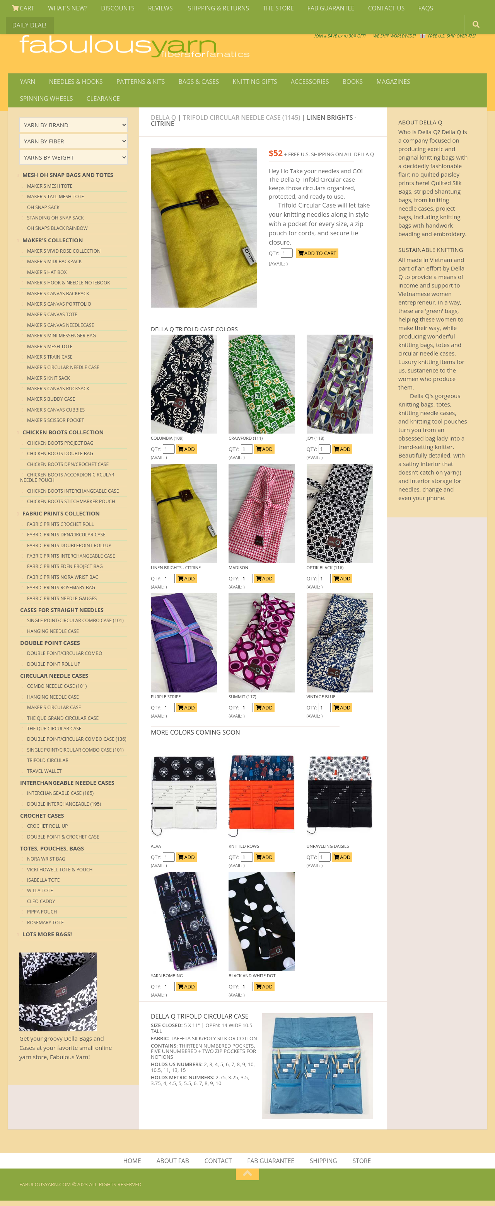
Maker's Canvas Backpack (58, 297)
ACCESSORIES (300, 82)
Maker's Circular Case (54, 711)
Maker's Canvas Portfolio (59, 308)
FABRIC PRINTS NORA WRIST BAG (63, 581)
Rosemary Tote (45, 926)
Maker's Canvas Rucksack (58, 393)
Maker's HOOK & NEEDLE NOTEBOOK (68, 287)
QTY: (275, 257)
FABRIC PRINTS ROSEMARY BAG (61, 592)
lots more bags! (47, 938)
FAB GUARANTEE (319, 9)
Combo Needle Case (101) (57, 690)
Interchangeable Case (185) (60, 797)
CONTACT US (373, 9)
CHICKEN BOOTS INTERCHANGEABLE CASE (73, 495)
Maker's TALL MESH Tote (55, 200)
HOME (134, 1165)
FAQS (410, 9)
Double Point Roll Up (53, 668)
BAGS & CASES (192, 82)
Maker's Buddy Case (51, 403)
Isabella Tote (43, 884)
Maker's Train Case (50, 361)
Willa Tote (40, 894)
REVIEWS (154, 9)
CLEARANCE (36, 101)
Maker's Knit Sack (48, 382)
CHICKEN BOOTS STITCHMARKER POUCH (71, 505)
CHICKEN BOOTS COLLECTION (63, 436)
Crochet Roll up (47, 830)
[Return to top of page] (247, 1180)
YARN (27, 82)
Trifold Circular (47, 764)
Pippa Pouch (42, 916)
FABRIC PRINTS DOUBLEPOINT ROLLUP (69, 549)
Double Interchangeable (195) (64, 808)
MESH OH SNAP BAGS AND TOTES (67, 179)
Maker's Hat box (47, 276)
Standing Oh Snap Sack (55, 222)
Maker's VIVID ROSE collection (64, 255)
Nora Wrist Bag (46, 863)
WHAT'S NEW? (65, 9)
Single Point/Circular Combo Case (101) (75, 624)
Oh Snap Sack (43, 211)
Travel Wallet (44, 775)
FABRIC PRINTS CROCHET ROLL (60, 528)
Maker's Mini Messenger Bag (61, 340)
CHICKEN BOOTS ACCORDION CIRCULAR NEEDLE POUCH (67, 482)
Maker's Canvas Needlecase (60, 329)
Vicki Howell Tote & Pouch (59, 874)
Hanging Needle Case (53, 635)
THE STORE (268, 9)
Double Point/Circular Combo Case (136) (76, 743)
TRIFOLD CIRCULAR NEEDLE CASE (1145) (241, 121)
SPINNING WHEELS (435, 82)
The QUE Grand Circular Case (63, 722)
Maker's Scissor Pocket (55, 424)
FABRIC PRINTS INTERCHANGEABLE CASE (71, 560)
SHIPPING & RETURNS (210, 9)
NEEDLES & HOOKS (73, 82)
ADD (186, 453)
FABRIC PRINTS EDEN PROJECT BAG (65, 570)
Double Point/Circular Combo (64, 657)
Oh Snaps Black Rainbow (57, 232)
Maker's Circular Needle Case (63, 371)
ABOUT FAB (174, 1165)
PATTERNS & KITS (137, 82)
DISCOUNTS (113, 9)
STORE (360, 1165)
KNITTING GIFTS (247, 82)
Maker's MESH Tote (49, 190)
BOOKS (341, 82)
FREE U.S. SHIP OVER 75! (435, 39)
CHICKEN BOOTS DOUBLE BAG (60, 457)
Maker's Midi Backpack (54, 265)
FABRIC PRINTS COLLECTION (61, 517)
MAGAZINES (380, 82)
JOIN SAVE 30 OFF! (432, 46)
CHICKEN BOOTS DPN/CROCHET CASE (68, 468)
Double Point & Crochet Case (63, 840)
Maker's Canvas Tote (52, 318)
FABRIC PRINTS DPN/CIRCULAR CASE (66, 539)
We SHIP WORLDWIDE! (343, 39)
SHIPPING (323, 1165)
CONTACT (219, 1165)
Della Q (164, 121)
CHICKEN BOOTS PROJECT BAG (60, 447)
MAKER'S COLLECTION (52, 244)
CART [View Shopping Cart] (22, 9)
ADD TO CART (317, 257)
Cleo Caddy (41, 905)
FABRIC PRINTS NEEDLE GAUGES (62, 602)
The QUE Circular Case (54, 733)
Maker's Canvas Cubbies (56, 414)
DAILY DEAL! (446, 9)
